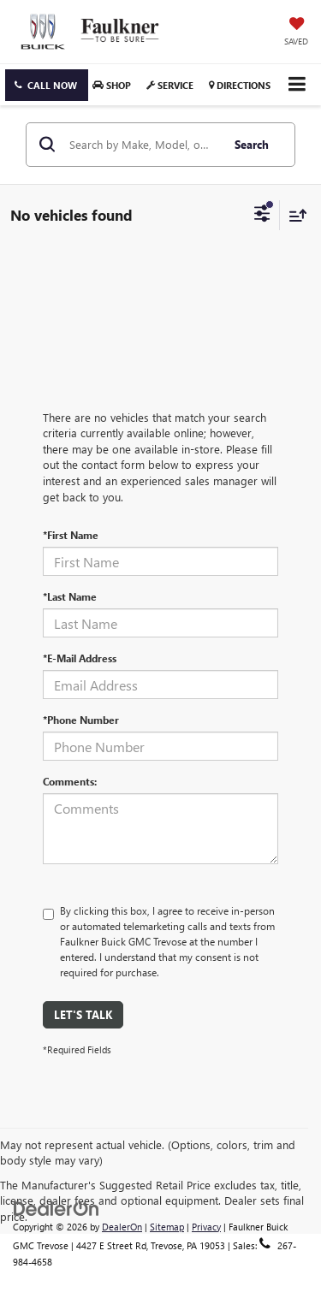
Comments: (70, 781)
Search (252, 144)
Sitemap (167, 1226)
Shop (111, 85)
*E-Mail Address (79, 658)
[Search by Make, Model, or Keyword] (142, 144)
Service (169, 85)
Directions (239, 85)
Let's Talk (83, 1014)
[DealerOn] (56, 1207)
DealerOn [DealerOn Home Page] (122, 1226)
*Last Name (70, 596)
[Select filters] (262, 216)
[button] (46, 85)
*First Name (70, 535)
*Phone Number (81, 719)
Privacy (206, 1226)
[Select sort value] (293, 215)
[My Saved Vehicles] (296, 32)
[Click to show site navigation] (296, 84)
